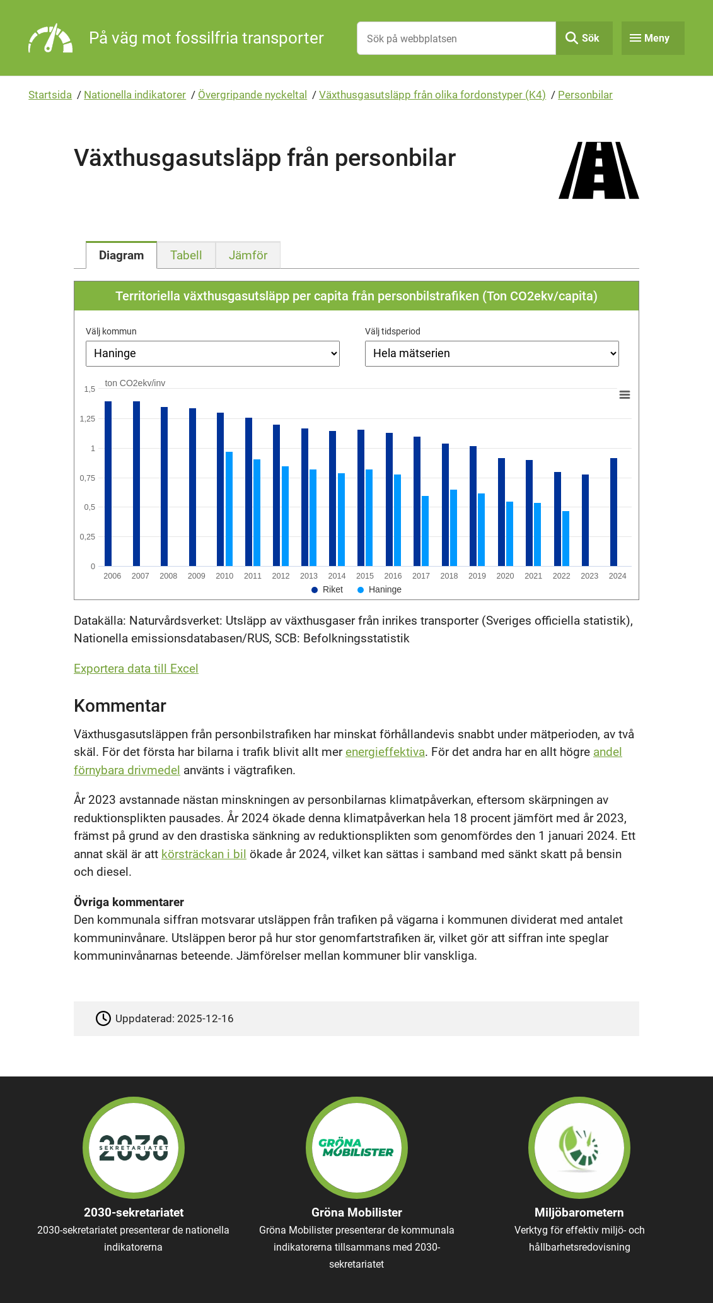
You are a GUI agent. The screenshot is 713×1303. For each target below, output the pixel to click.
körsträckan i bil (203, 854)
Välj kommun (111, 331)
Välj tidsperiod (392, 331)
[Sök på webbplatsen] (456, 38)
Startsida (50, 94)
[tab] (121, 255)
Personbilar (585, 94)
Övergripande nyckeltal (252, 94)
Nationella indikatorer (135, 94)
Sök (591, 38)
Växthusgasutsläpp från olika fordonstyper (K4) (432, 94)
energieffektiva (385, 752)
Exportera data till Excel (136, 668)
